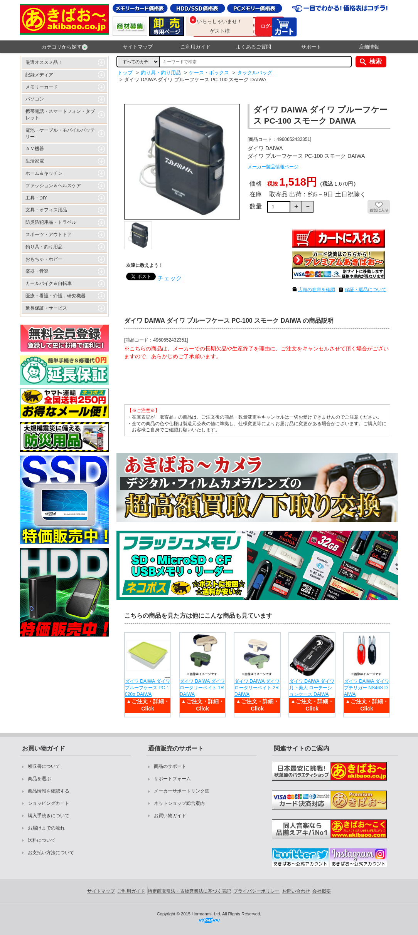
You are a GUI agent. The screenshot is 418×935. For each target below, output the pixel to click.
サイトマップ (138, 47)
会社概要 (321, 891)
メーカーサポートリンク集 (181, 791)
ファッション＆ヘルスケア (53, 185)
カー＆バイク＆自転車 (48, 283)
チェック (169, 278)
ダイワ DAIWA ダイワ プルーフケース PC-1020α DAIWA (147, 688)
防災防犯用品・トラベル (50, 222)
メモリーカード (41, 87)
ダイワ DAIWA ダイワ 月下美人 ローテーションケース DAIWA (311, 688)
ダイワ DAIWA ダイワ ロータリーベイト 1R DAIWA (202, 688)
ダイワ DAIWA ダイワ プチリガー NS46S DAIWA (366, 688)
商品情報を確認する (48, 791)
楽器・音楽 (37, 271)
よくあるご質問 (253, 47)
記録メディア (39, 74)
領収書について (44, 766)
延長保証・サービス (46, 308)
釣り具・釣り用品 (43, 247)
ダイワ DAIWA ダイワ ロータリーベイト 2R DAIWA (257, 688)
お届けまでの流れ (46, 828)
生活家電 (34, 161)
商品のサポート (170, 766)
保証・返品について (365, 289)
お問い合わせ (296, 891)
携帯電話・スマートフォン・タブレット (60, 115)
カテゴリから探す (65, 47)
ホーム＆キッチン (43, 173)
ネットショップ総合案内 (179, 803)
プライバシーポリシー (256, 891)
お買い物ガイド (170, 815)
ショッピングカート (48, 803)
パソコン (34, 99)
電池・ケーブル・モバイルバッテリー (60, 133)
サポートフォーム (172, 778)
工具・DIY (36, 198)
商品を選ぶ (39, 778)
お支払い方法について (51, 852)
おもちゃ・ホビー (43, 259)
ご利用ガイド (195, 47)
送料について (42, 840)
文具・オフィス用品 (46, 210)
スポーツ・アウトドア (48, 234)
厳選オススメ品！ (43, 62)
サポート (311, 47)
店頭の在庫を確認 (316, 289)
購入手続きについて (48, 815)
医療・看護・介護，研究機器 (55, 295)
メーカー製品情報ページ (273, 166)
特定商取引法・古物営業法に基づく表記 (189, 891)
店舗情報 (369, 47)
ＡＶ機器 (34, 148)
